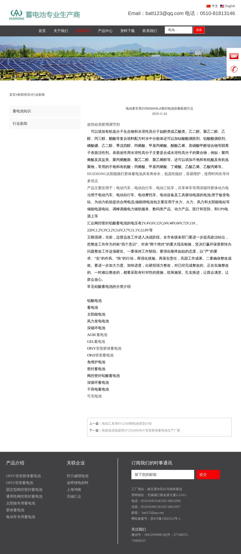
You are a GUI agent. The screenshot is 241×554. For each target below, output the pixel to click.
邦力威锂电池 (78, 476)
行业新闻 (38, 94)
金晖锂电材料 (78, 483)
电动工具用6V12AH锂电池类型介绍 (127, 423)
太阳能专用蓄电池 (20, 503)
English (230, 6)
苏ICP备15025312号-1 (165, 518)
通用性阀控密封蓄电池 (24, 496)
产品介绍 (15, 462)
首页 (42, 31)
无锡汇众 (74, 496)
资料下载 (127, 31)
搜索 (199, 30)
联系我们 (150, 31)
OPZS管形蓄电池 (19, 483)
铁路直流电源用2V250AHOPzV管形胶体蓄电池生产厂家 (141, 430)
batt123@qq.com (152, 512)
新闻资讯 (83, 31)
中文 (215, 6)
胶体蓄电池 (15, 510)
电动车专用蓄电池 (20, 517)
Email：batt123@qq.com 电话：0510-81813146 (181, 13)
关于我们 (61, 31)
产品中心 (105, 31)
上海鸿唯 (74, 489)
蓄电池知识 (22, 111)
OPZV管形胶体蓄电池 (23, 476)
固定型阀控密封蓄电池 (24, 489)
